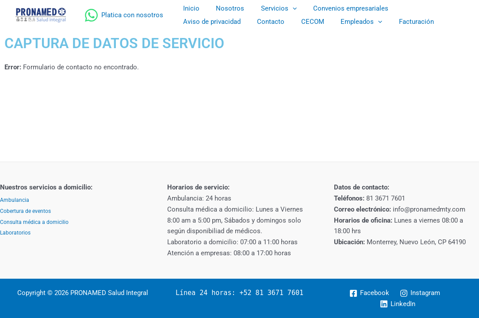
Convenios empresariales (339, 8)
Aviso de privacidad (419, 8)
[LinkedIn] (397, 304)
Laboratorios (15, 233)
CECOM (233, 22)
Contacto (195, 22)
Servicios (270, 8)
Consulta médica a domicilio (34, 222)
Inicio (189, 8)
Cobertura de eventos (25, 211)
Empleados (279, 21)
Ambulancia (14, 200)
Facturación (330, 22)
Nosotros (225, 8)
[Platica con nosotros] (123, 15)
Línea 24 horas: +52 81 (220, 293)
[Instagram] (420, 293)
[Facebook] (369, 293)
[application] (284, 8)
